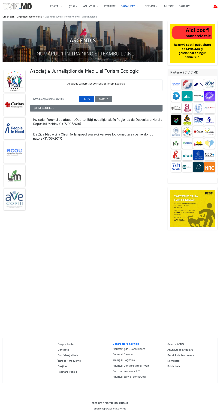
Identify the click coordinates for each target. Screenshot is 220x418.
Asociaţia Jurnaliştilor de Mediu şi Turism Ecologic (96, 83)
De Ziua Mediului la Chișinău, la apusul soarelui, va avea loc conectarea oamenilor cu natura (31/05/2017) (93, 136)
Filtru (86, 98)
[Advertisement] (14, 273)
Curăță (103, 98)
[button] (57, 6)
